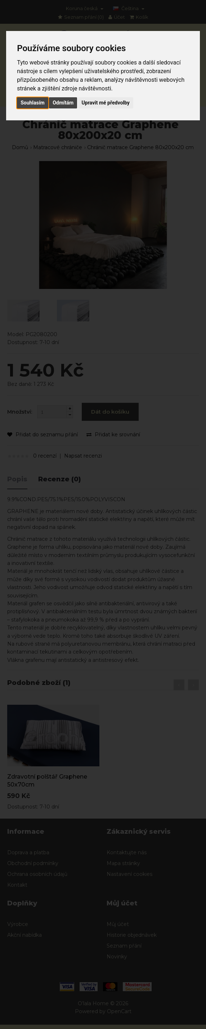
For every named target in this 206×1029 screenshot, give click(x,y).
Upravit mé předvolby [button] (106, 103)
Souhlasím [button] (33, 103)
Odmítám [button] (63, 103)
